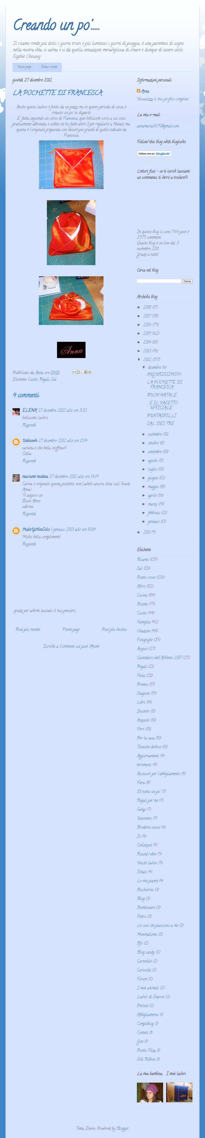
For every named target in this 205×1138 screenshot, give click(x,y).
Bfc (140, 944)
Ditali (142, 872)
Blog (141, 899)
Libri (141, 703)
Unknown (29, 441)
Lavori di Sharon (150, 997)
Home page (24, 67)
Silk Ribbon (146, 1060)
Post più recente (28, 630)
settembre (155, 452)
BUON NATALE (161, 395)
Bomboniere (146, 908)
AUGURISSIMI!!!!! (164, 375)
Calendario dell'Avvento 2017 (159, 658)
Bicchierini (145, 890)
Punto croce (146, 578)
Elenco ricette (49, 67)
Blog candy (145, 953)
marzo (153, 504)
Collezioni (144, 845)
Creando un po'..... (56, 27)
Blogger (122, 1129)
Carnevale (144, 961)
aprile (153, 496)
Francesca (70, 119)
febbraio (154, 513)
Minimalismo (147, 935)
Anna (145, 92)
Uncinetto (144, 819)
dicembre (155, 368)
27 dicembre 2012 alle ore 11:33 (62, 411)
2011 (147, 533)
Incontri (143, 712)
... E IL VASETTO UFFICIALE (162, 405)
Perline (142, 1006)
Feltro (141, 917)
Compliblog (145, 1024)
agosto (153, 461)
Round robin (146, 854)
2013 (147, 351)
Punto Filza (146, 1051)
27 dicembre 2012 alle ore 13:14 (62, 441)
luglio (153, 470)
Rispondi (29, 425)
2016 (147, 325)
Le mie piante (147, 881)
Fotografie (144, 640)
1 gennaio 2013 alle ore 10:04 (73, 530)
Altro (141, 587)
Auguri (142, 649)
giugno (153, 478)
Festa (141, 676)
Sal (53, 380)
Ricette (142, 604)
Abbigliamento (147, 1015)
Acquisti (143, 720)
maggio (154, 487)
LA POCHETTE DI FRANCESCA (164, 385)
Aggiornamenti (148, 756)
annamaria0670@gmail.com (158, 126)
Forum (142, 979)
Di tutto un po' (148, 792)
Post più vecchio (114, 630)
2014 (147, 343)
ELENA (29, 411)
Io (139, 837)
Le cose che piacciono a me (157, 926)
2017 (147, 316)
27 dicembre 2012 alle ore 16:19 (73, 477)
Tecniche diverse (149, 747)
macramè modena (35, 477)
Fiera (141, 783)
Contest (142, 1033)
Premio (142, 685)
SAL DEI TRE (160, 424)
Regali (44, 380)
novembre (155, 435)
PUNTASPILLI (161, 416)
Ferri (140, 729)
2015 (147, 334)
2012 (147, 360)
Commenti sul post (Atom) (79, 647)
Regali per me (147, 801)
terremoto (144, 765)
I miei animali (148, 988)
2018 (147, 308)
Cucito (33, 380)
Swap (141, 810)
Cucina (142, 596)
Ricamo (143, 560)
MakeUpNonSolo (36, 530)
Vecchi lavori (147, 863)
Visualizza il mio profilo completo (163, 99)
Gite (140, 1042)
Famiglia (143, 622)
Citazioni (143, 631)
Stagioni (143, 694)
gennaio (154, 522)
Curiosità (144, 970)
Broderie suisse (148, 828)
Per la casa (145, 738)
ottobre (154, 443)
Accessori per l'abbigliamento (158, 774)
